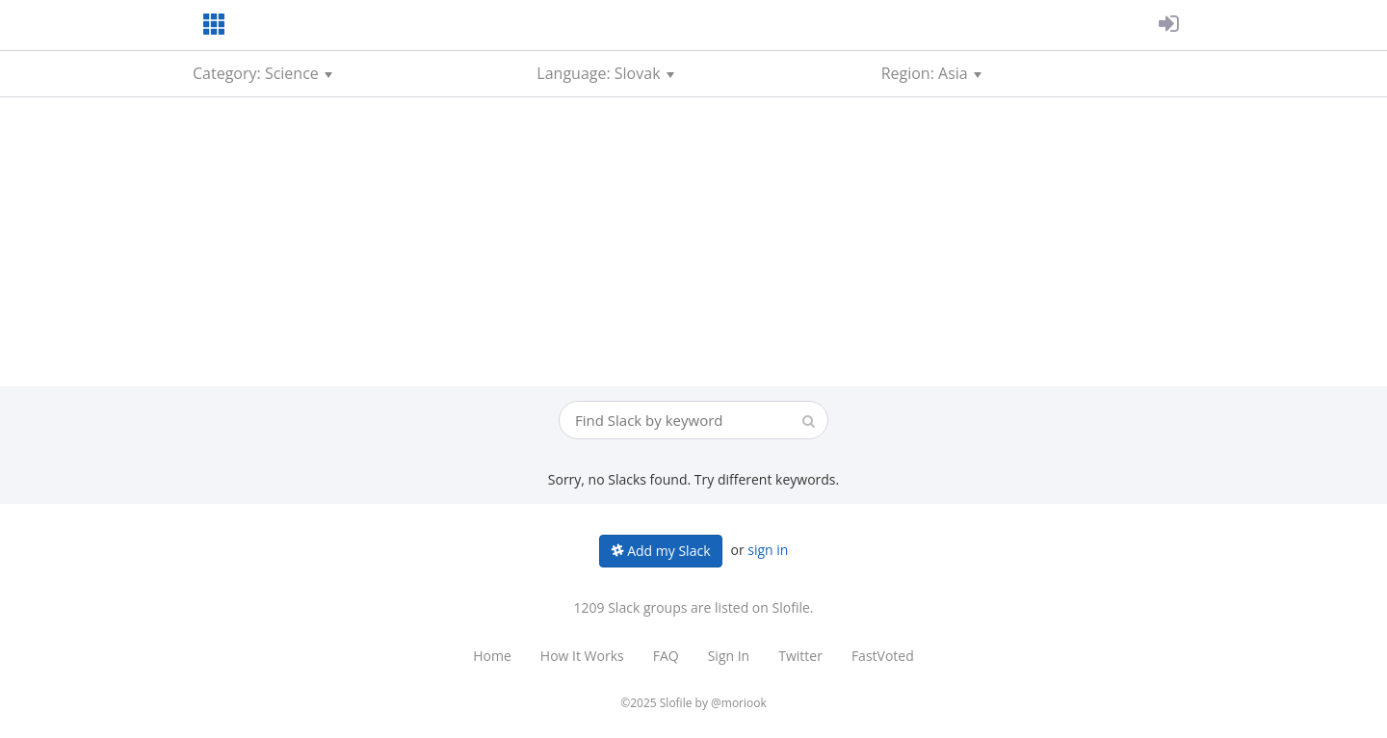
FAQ (666, 655)
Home (492, 655)
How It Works (582, 655)
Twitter (800, 655)
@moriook (739, 703)
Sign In (729, 655)
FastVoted (882, 655)
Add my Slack (661, 550)
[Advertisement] (693, 242)
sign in (767, 549)
